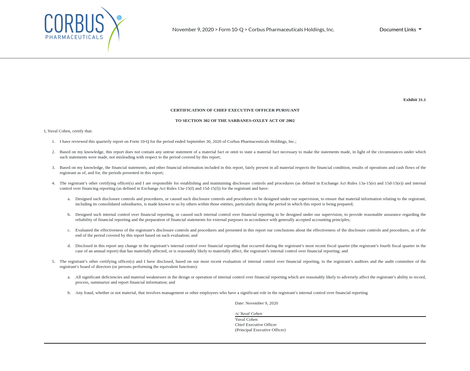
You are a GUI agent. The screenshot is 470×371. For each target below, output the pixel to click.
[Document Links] (402, 29)
